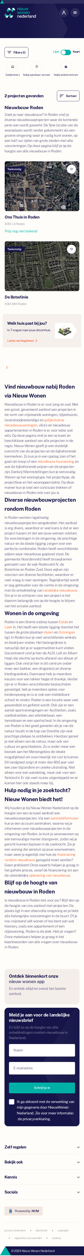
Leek (8, 627)
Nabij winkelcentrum (66, 68)
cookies (56, 1238)
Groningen (67, 632)
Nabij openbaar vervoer (36, 68)
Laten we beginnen (22, 340)
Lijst (56, 51)
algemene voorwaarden (28, 1238)
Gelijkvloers (12, 68)
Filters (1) (16, 52)
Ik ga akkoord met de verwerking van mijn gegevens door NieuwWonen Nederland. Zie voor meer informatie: (45, 1110)
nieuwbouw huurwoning (56, 461)
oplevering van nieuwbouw (49, 875)
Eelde (63, 622)
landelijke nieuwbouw (60, 590)
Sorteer (68, 96)
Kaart (76, 51)
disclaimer (42, 1230)
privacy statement (15, 1230)
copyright (63, 1230)
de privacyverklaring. (34, 1119)
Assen (49, 632)
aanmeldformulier (64, 818)
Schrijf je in (42, 1088)
